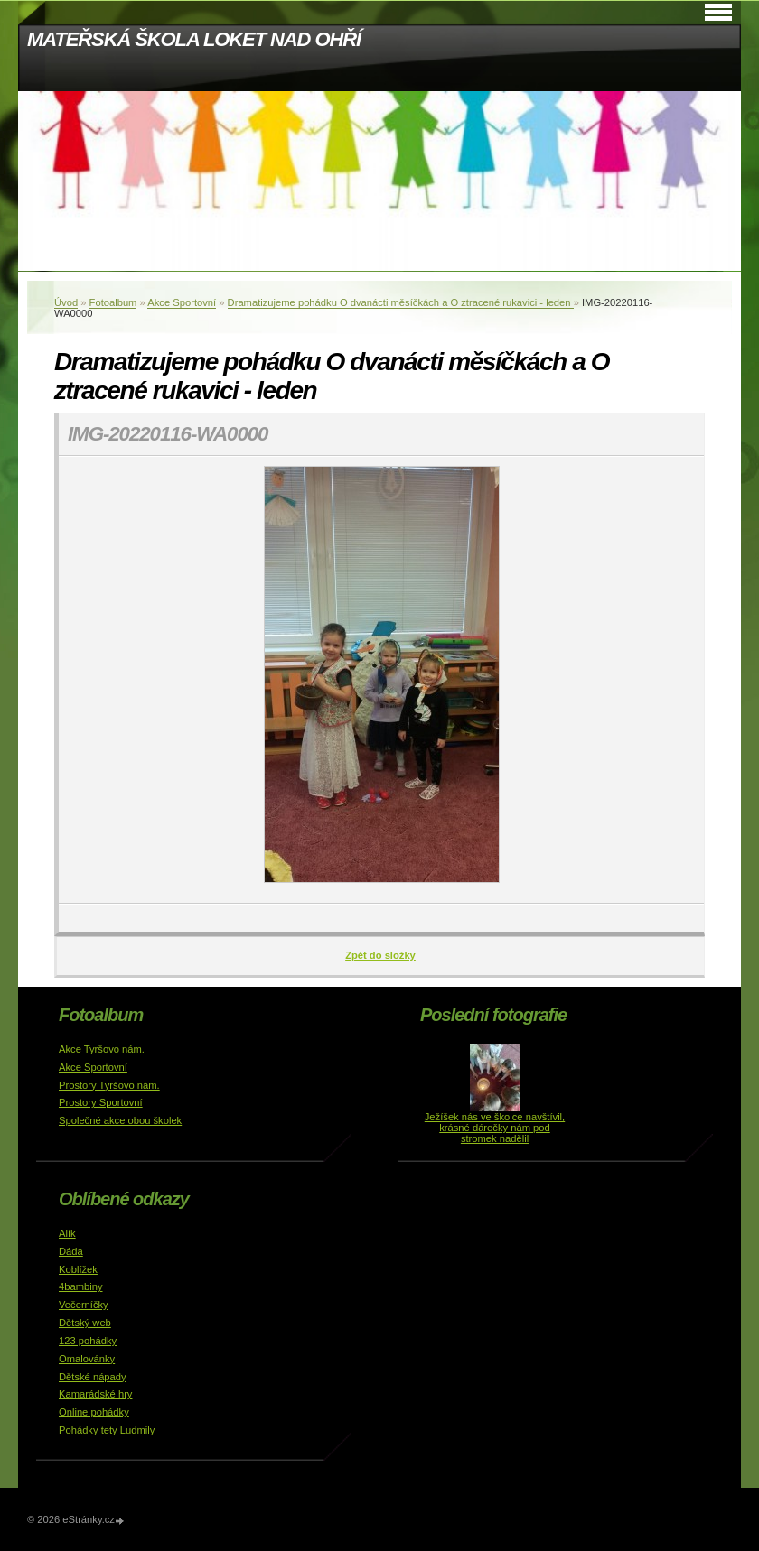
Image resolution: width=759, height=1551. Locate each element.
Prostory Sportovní (101, 1102)
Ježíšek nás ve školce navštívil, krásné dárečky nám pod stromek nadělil (495, 1127)
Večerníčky (83, 1304)
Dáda (71, 1251)
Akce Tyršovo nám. (102, 1049)
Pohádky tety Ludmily (107, 1430)
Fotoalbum (113, 302)
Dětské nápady (92, 1376)
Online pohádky (94, 1412)
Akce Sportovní (181, 302)
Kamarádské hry (95, 1393)
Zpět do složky (380, 955)
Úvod (66, 302)
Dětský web (85, 1322)
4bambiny (81, 1286)
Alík (67, 1233)
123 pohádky (88, 1340)
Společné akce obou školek (120, 1120)
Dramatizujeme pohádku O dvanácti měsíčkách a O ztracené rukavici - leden (401, 302)
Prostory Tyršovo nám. (109, 1085)
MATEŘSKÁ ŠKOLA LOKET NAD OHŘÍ (194, 39)
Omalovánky (87, 1358)
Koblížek (78, 1269)
